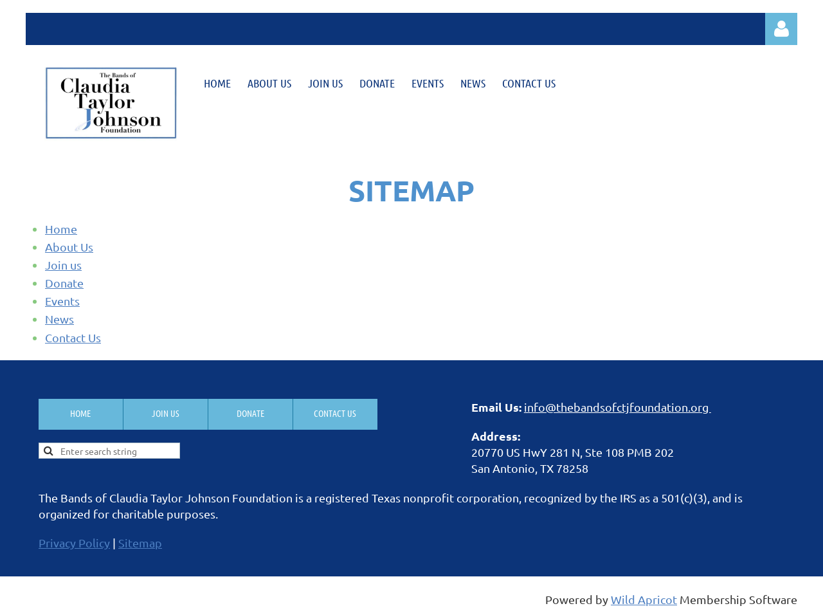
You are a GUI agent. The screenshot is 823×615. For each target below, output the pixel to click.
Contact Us (73, 337)
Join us (63, 264)
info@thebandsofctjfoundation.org (617, 407)
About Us (69, 246)
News (59, 319)
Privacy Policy (74, 542)
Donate (64, 282)
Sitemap (140, 542)
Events (62, 301)
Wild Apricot (644, 599)
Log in (781, 29)
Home (61, 228)
